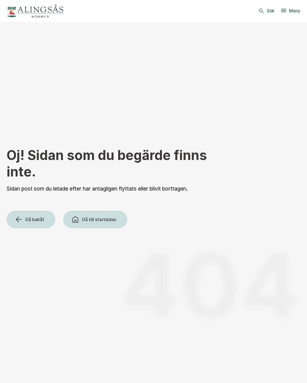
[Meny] (290, 11)
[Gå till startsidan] (95, 219)
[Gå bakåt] (31, 219)
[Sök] (266, 11)
